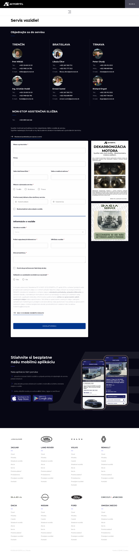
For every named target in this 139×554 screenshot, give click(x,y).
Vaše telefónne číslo (20, 171)
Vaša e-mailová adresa (59, 171)
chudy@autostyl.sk (107, 72)
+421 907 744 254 (106, 95)
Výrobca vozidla (19, 227)
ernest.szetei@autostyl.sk (69, 99)
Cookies (125, 550)
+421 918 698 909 (66, 95)
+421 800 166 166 (25, 120)
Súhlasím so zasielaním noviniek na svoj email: (30, 275)
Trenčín (18, 189)
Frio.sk (28, 550)
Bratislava (31, 189)
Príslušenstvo (15, 475)
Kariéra (115, 550)
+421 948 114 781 (25, 68)
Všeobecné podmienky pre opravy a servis (26, 136)
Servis (13, 468)
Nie (26, 279)
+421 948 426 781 (25, 95)
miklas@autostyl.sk (26, 72)
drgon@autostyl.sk (107, 99)
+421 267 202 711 (66, 65)
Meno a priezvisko (20, 144)
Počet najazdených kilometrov (24, 239)
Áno (17, 279)
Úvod (13, 454)
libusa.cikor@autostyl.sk (69, 72)
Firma (15, 158)
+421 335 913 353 (106, 65)
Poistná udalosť (16, 471)
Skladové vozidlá (16, 461)
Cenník (73, 461)
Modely (13, 457)
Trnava (43, 189)
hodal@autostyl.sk (26, 99)
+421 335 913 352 (106, 92)
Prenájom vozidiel (17, 478)
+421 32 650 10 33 (25, 65)
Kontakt (13, 481)
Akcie (13, 464)
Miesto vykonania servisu (22, 184)
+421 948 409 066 (106, 68)
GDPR (120, 550)
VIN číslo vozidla (57, 239)
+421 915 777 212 (66, 68)
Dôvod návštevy (19, 253)
